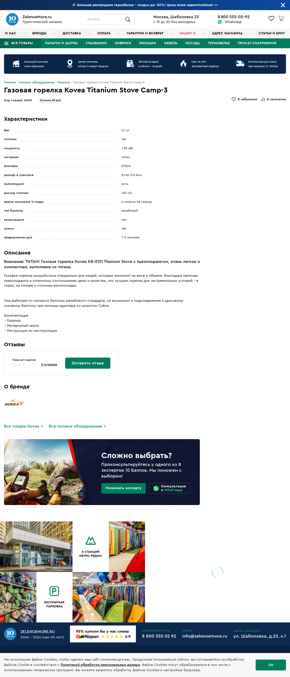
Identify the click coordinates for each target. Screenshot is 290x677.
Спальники (96, 43)
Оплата (104, 33)
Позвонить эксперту (123, 488)
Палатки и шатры (61, 43)
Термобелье (219, 43)
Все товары (22, 43)
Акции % (188, 33)
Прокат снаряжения (257, 43)
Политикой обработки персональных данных (100, 665)
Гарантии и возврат (145, 33)
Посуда (192, 43)
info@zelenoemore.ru (204, 636)
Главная (10, 82)
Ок (271, 665)
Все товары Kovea (21, 426)
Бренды (39, 33)
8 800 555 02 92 (159, 636)
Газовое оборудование (37, 82)
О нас (10, 33)
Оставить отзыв (88, 363)
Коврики (123, 43)
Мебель (170, 43)
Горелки (64, 82)
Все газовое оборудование (75, 426)
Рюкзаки (147, 43)
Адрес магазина (227, 33)
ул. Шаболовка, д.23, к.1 (259, 636)
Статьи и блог (272, 33)
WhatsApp (233, 22)
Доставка (72, 33)
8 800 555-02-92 (234, 17)
